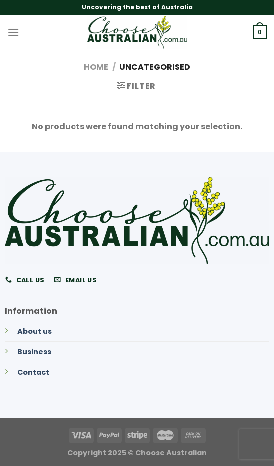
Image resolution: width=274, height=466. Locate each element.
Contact (33, 372)
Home (96, 67)
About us (34, 331)
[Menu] (13, 32)
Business (34, 352)
